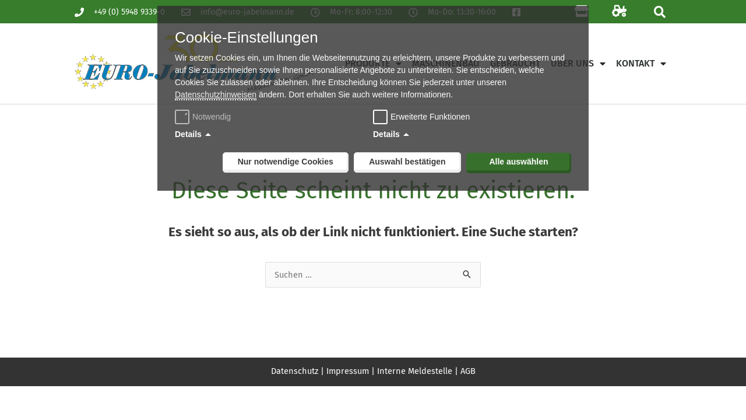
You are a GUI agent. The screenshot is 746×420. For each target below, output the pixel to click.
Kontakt (641, 63)
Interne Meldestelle (416, 371)
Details (188, 134)
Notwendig (204, 117)
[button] (659, 12)
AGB (470, 371)
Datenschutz (293, 371)
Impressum (348, 371)
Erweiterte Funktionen (430, 116)
